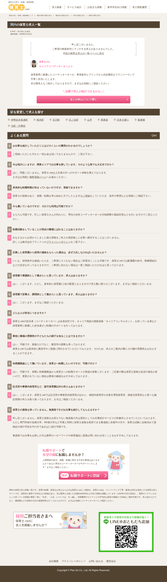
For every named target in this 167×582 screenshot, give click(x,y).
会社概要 (54, 561)
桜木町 (40, 120)
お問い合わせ (96, 561)
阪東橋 (141, 120)
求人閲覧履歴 (139, 7)
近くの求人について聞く (83, 99)
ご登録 (86, 196)
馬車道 (104, 120)
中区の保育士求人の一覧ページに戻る (83, 53)
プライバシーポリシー (58, 242)
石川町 (56, 120)
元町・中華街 (18, 126)
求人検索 (57, 7)
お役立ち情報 (94, 7)
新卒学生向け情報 (117, 7)
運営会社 (111, 561)
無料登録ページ (38, 177)
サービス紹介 (74, 7)
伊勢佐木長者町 (19, 120)
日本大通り (123, 120)
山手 (89, 120)
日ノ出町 (73, 120)
